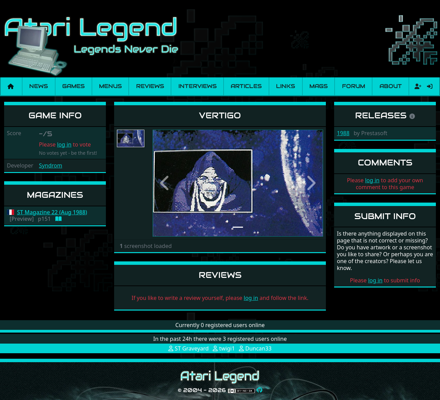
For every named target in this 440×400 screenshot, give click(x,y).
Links (285, 86)
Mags (318, 86)
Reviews (150, 86)
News (38, 86)
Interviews (197, 86)
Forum (353, 86)
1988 (343, 133)
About (391, 86)
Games (73, 86)
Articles (246, 86)
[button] (165, 183)
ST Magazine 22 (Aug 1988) (52, 212)
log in (64, 144)
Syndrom (50, 165)
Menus (110, 86)
